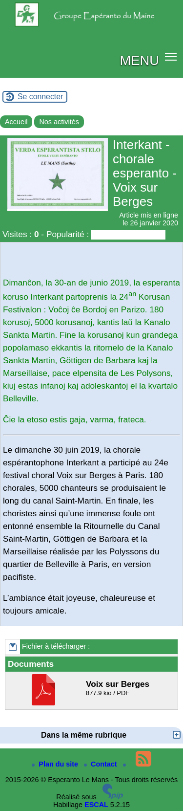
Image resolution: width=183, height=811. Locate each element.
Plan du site (56, 764)
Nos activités (59, 122)
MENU (139, 60)
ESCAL (96, 805)
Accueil (16, 122)
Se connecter (40, 96)
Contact (101, 764)
